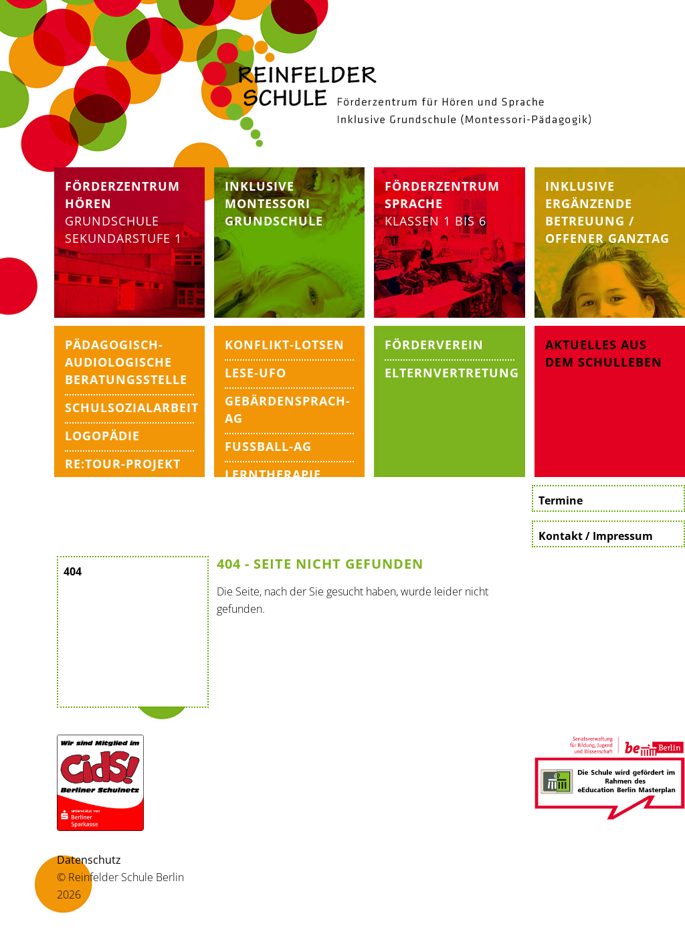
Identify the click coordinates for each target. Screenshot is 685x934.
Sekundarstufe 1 (123, 238)
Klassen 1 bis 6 (442, 203)
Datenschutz (89, 859)
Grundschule (112, 221)
